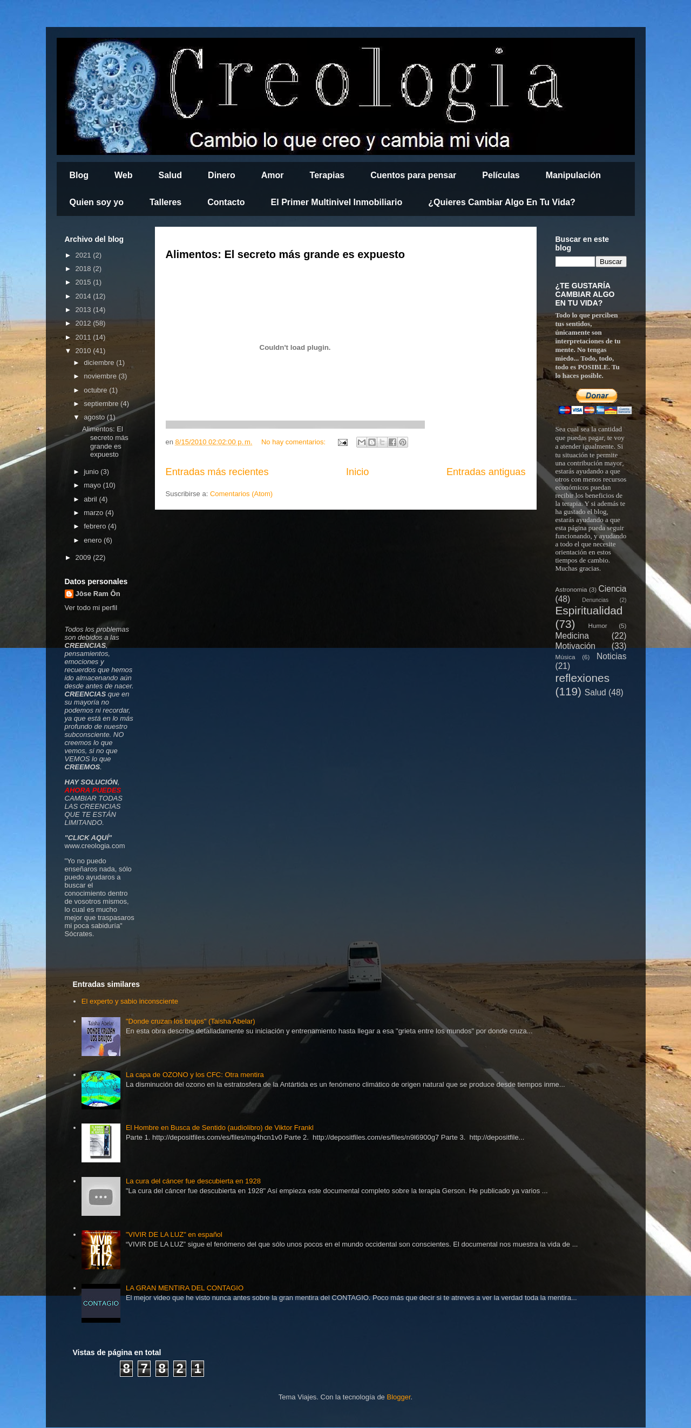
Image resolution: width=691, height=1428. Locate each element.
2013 (84, 310)
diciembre (100, 362)
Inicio (357, 471)
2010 (84, 351)
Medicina (572, 635)
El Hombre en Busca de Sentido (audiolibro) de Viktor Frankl (220, 1128)
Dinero (221, 175)
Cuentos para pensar (413, 175)
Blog (79, 175)
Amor (272, 175)
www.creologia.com (95, 846)
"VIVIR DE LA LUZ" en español (174, 1234)
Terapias (327, 175)
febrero (96, 526)
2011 (84, 337)
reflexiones (582, 678)
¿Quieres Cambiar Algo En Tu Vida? (501, 202)
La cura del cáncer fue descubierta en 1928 (193, 1181)
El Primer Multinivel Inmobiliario (337, 202)
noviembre (101, 376)
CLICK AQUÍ (88, 838)
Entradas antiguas (486, 471)
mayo (93, 485)
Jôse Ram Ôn (98, 594)
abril (91, 499)
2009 (84, 557)
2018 (84, 269)
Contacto (226, 202)
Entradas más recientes (217, 471)
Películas (500, 175)
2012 (84, 323)
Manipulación (573, 175)
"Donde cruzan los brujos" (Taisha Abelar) (190, 1021)
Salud (170, 175)
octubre (96, 390)
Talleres (165, 202)
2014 (84, 296)
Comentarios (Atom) (241, 494)
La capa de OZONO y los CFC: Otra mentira (195, 1075)
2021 (84, 255)
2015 (84, 282)
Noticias (611, 656)
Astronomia (571, 589)
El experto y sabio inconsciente (130, 1001)
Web (123, 175)
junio (92, 472)
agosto (95, 417)
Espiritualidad (589, 610)
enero (94, 540)
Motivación (575, 646)
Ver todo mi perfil (91, 608)
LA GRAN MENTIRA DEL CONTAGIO (184, 1288)
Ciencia (612, 588)
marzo (94, 513)
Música (565, 656)
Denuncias (595, 600)
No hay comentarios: (294, 442)
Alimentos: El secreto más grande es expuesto (285, 254)
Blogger (398, 1397)
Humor (597, 625)
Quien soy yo (97, 202)
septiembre (102, 404)
